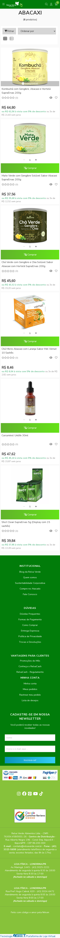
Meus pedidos (30, 689)
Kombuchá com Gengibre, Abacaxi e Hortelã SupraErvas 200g (26, 91)
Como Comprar (30, 625)
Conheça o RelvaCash (30, 666)
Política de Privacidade (30, 636)
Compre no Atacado (30, 588)
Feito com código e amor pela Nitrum (30, 912)
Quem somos (30, 577)
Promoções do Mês (30, 660)
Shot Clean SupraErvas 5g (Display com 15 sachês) (26, 524)
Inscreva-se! (30, 760)
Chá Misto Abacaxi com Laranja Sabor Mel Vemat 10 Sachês (29, 351)
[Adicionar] (36, 160)
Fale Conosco (30, 594)
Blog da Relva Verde (30, 571)
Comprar (30, 168)
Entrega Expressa (30, 630)
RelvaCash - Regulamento (30, 672)
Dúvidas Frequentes (30, 613)
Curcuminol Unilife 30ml (15, 435)
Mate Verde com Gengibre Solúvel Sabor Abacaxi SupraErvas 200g (29, 177)
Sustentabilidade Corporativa (30, 583)
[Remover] (24, 160)
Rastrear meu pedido (30, 694)
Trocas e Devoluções (30, 642)
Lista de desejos (30, 700)
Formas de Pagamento (30, 619)
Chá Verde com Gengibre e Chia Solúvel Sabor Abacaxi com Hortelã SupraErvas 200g (27, 264)
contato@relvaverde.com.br (27, 846)
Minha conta (30, 683)
